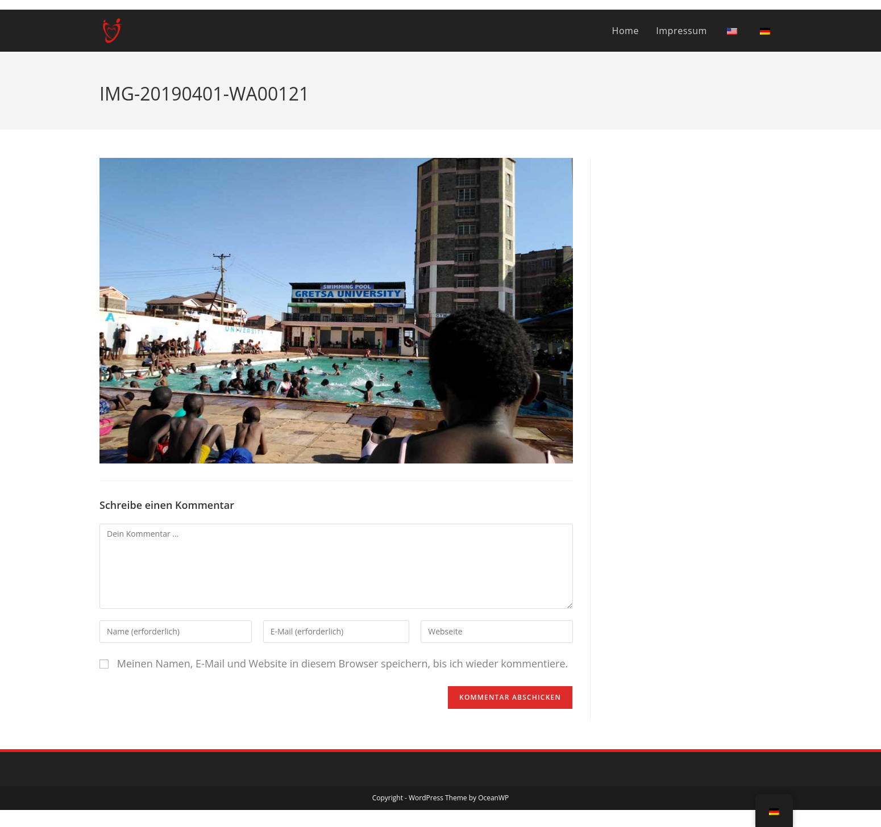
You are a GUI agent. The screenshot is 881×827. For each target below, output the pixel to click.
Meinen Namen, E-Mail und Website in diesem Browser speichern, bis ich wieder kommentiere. (342, 663)
